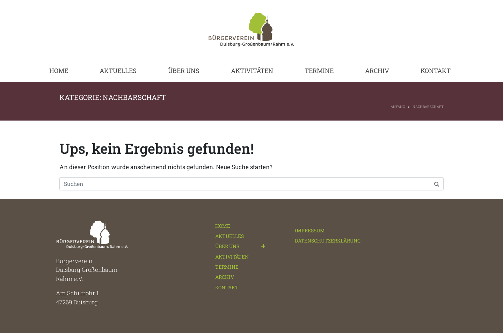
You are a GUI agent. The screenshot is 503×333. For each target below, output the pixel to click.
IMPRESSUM (310, 230)
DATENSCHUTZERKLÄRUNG (327, 240)
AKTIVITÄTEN (252, 70)
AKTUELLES (118, 70)
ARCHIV (377, 70)
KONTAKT (436, 70)
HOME (58, 70)
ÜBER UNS (183, 70)
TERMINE (319, 70)
